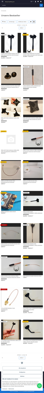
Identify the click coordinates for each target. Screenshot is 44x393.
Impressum (4, 388)
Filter (4, 21)
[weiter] (41, 28)
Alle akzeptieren (22, 368)
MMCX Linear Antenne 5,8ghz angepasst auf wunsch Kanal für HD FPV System (32, 150)
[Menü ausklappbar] (2, 1)
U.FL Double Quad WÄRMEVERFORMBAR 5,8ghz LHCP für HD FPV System (32, 341)
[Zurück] (2, 28)
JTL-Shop (16, 391)
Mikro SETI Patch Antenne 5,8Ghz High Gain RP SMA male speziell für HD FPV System (32, 118)
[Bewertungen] (4, 56)
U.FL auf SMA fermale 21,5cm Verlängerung (8, 308)
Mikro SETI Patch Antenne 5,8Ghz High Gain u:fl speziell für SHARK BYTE (10, 150)
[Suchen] (41, 5)
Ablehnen (22, 376)
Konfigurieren (22, 372)
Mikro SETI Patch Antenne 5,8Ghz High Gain (10, 118)
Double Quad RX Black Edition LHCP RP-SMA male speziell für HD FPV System (10, 54)
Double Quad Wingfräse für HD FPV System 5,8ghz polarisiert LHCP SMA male (33, 54)
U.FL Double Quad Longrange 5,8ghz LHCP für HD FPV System (11, 341)
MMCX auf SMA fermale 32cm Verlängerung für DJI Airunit (8, 181)
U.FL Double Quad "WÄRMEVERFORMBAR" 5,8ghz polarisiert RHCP (33, 308)
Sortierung (11, 21)
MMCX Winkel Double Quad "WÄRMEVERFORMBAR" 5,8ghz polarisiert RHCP (32, 244)
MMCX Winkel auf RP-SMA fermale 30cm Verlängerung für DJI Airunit (10, 244)
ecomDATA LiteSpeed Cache (28, 391)
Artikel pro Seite (22, 21)
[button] (35, 1)
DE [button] (31, 1)
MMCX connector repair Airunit (8, 211)
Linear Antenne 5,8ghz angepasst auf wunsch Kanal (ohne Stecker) (32, 86)
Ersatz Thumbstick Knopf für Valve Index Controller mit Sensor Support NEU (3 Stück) (10, 86)
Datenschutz (11, 388)
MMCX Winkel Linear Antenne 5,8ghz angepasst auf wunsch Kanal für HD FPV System (10, 276)
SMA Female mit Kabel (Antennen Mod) (32, 276)
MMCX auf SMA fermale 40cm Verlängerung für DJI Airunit (30, 181)
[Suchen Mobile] (20, 5)
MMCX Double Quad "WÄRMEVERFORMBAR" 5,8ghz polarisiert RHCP (32, 212)
